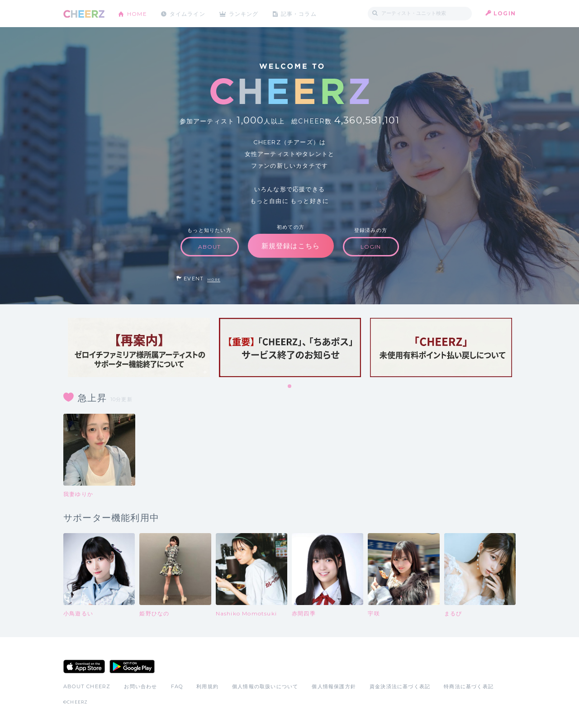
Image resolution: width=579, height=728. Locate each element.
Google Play (132, 666)
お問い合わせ (140, 686)
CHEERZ (83, 14)
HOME (137, 13)
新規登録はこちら (290, 245)
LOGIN (505, 13)
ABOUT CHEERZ (86, 686)
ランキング (245, 13)
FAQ (177, 686)
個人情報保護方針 (334, 686)
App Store (84, 666)
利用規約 (207, 686)
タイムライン (187, 13)
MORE (213, 280)
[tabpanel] (139, 347)
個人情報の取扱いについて (265, 686)
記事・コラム (300, 13)
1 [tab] (290, 386)
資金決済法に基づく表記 (400, 686)
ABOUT (209, 246)
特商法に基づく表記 (469, 686)
